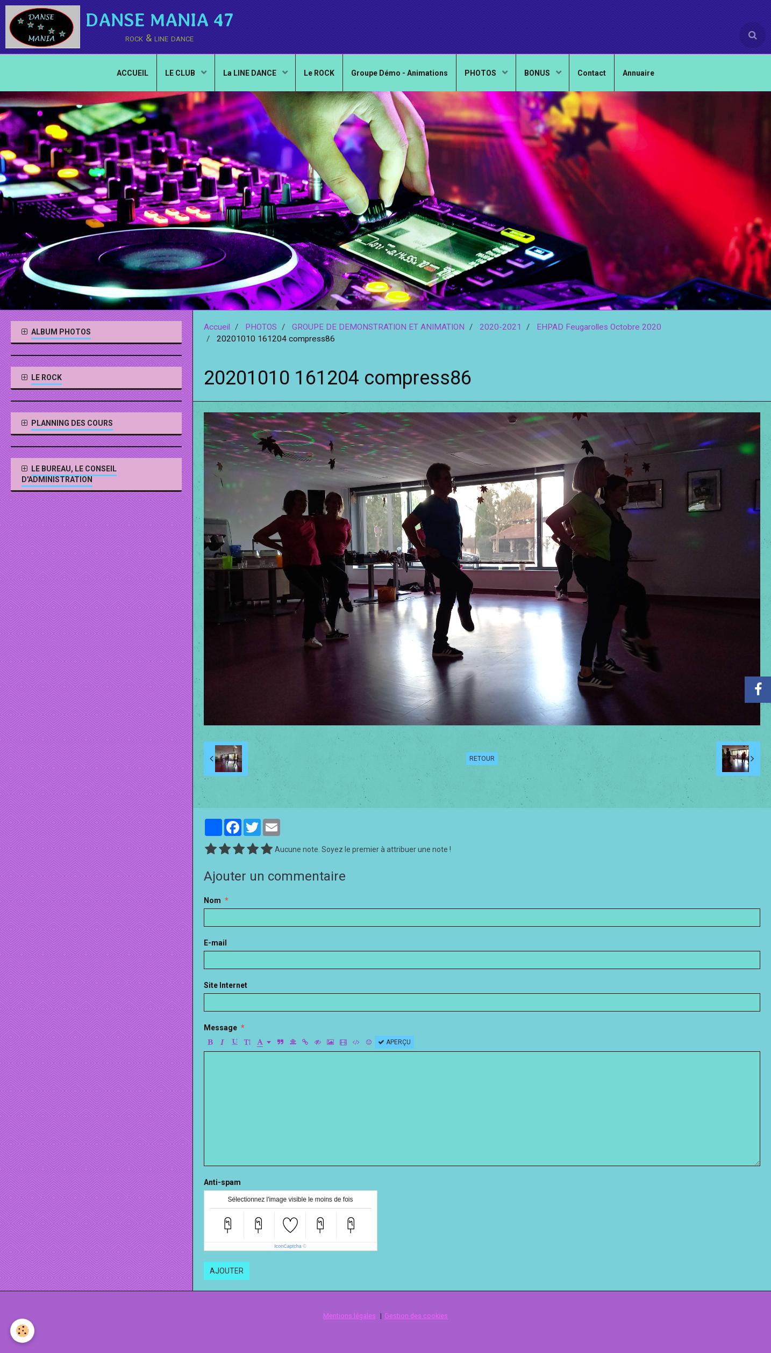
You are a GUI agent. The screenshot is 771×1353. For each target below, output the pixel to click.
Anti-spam (222, 1182)
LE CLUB (180, 73)
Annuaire (639, 73)
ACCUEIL (132, 73)
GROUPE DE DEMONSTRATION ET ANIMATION (378, 327)
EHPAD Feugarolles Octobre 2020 (599, 327)
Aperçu (394, 1042)
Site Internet (225, 985)
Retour (482, 758)
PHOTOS (481, 73)
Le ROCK (319, 73)
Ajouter (227, 1271)
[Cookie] (23, 1331)
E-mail (215, 943)
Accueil (217, 327)
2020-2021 (501, 327)
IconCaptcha (288, 1246)
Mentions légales (349, 1316)
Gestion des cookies (416, 1316)
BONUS (538, 73)
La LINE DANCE (250, 73)
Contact (592, 73)
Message (220, 1027)
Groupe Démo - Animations (399, 73)
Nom (212, 900)
